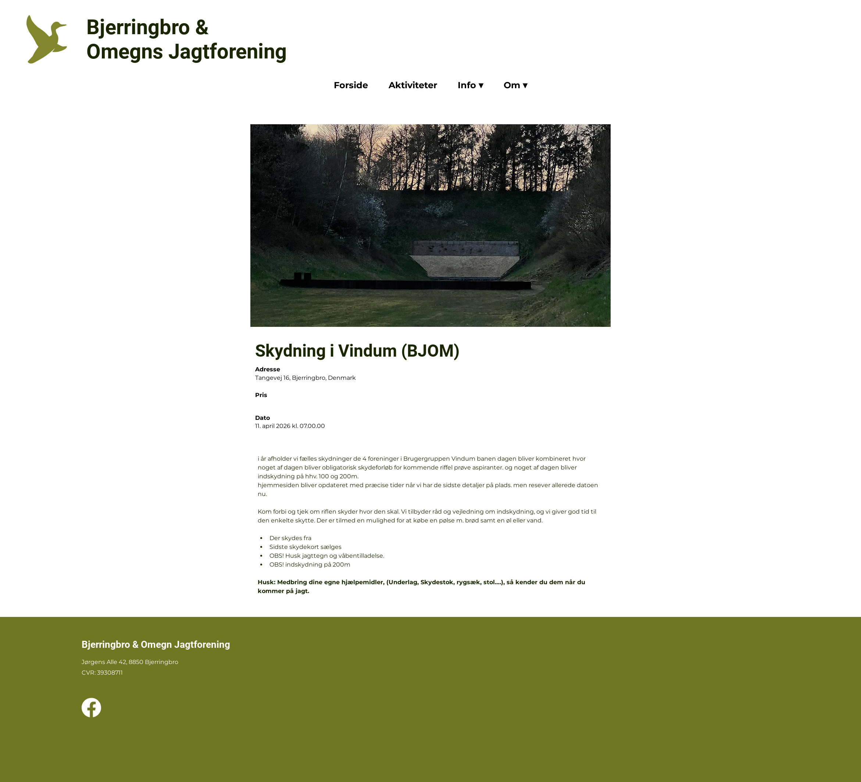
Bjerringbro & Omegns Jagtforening (186, 39)
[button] (470, 86)
